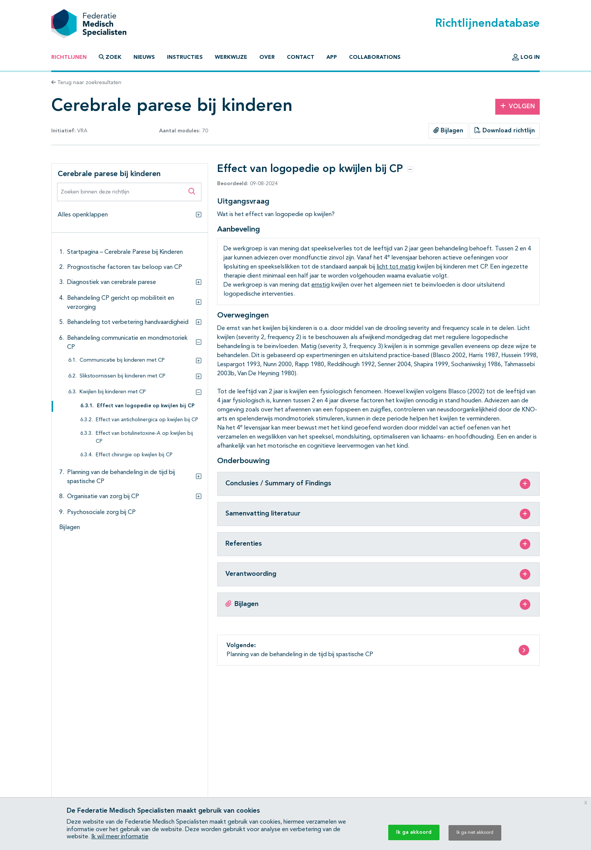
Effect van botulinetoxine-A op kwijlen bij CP (144, 437)
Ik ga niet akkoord (474, 832)
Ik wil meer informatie (120, 837)
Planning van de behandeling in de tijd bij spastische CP (121, 477)
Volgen (517, 106)
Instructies (185, 57)
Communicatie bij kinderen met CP (122, 360)
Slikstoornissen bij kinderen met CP (122, 376)
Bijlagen (448, 130)
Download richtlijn (505, 130)
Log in (526, 57)
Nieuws (144, 57)
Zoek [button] (110, 57)
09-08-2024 (247, 183)
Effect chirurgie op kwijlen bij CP (134, 455)
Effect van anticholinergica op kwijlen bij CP (147, 419)
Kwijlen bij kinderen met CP (113, 392)
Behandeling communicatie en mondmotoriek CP (127, 342)
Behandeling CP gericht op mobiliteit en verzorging (120, 302)
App (331, 57)
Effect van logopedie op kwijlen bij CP (145, 406)
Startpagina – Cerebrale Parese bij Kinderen (125, 252)
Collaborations (375, 57)
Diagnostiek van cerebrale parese (111, 282)
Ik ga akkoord (414, 832)
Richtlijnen (69, 57)
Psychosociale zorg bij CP (101, 512)
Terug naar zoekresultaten (86, 82)
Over (267, 57)
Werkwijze (231, 57)
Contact (300, 57)
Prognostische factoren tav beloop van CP (124, 267)
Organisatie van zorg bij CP (103, 497)
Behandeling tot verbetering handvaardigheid (127, 322)
